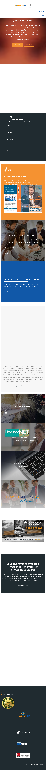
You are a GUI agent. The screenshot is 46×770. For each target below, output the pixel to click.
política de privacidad (19, 151)
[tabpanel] (23, 530)
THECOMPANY (39, 764)
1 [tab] (23, 549)
